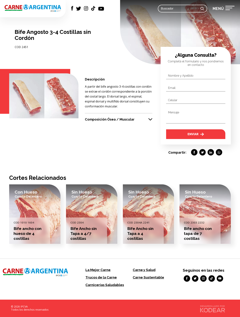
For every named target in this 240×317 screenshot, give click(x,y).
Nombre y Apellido (180, 75)
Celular (172, 100)
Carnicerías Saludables (104, 285)
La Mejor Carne (97, 270)
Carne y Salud (144, 270)
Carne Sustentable (148, 277)
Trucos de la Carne (100, 277)
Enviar (196, 134)
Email (171, 88)
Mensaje (173, 112)
